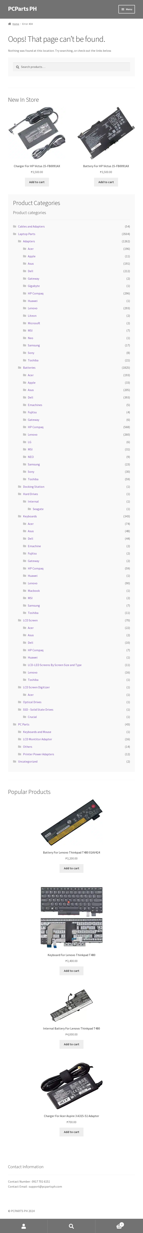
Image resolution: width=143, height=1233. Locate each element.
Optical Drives (32, 702)
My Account (24, 1226)
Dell (30, 271)
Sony (31, 353)
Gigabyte (34, 286)
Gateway (33, 278)
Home (15, 24)
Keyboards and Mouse (37, 732)
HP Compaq (35, 293)
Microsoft (34, 323)
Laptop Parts (26, 234)
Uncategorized (27, 761)
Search (71, 1226)
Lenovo (32, 308)
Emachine (34, 546)
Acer (31, 249)
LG (29, 442)
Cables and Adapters (31, 226)
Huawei (32, 301)
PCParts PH (22, 9)
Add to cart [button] (37, 182)
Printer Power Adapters (38, 754)
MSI (30, 330)
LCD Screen (30, 620)
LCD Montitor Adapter (37, 739)
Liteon (32, 316)
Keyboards (30, 516)
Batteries (29, 367)
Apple (32, 256)
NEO (31, 457)
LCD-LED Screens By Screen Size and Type (55, 665)
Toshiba (33, 360)
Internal (33, 501)
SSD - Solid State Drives (38, 709)
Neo (30, 338)
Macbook (34, 591)
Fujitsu (32, 412)
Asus (31, 263)
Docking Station (33, 487)
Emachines (35, 405)
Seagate (38, 509)
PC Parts (23, 724)
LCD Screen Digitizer (36, 687)
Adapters (29, 241)
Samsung (34, 345)
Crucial (32, 717)
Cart (109, 1223)
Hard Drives (30, 494)
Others (27, 747)
